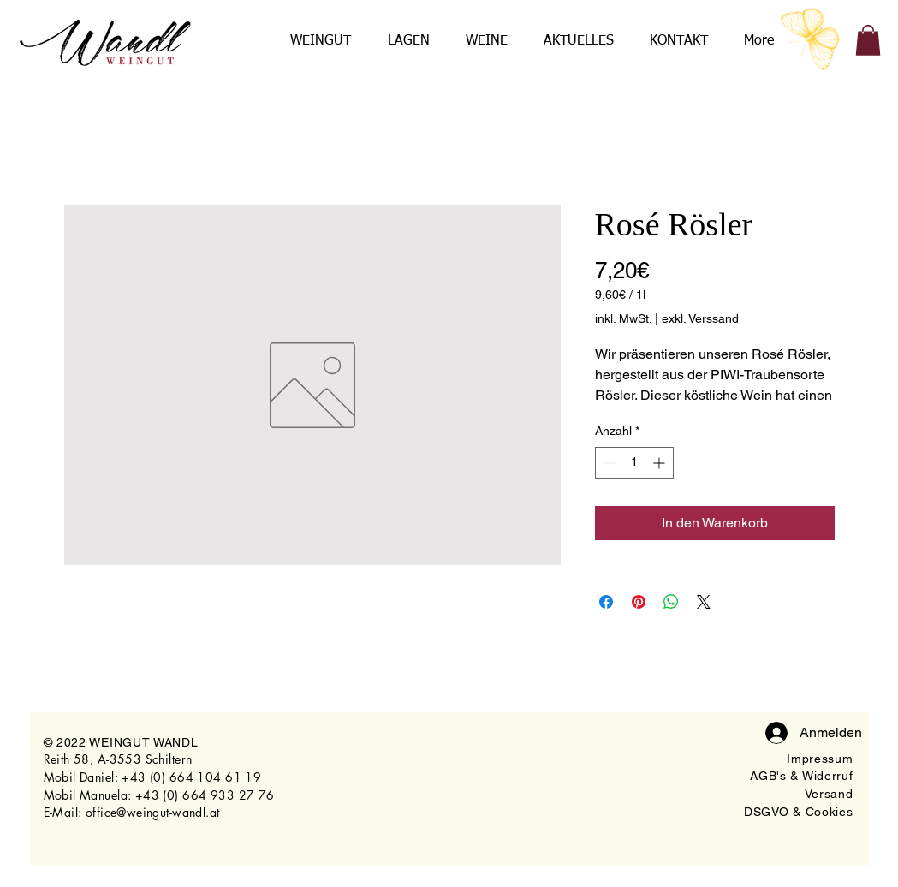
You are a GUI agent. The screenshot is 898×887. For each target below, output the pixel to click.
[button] (868, 40)
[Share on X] (703, 602)
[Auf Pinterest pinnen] (638, 602)
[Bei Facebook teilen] (606, 602)
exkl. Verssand (700, 318)
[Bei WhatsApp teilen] (671, 602)
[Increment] (660, 463)
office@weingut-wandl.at (153, 812)
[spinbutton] (634, 463)
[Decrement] (608, 463)
